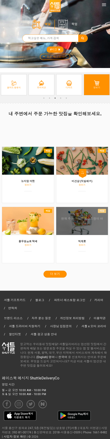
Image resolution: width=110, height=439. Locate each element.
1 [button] (44, 98)
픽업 (75, 24)
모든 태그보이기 (55, 56)
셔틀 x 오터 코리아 (93, 326)
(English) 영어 (45, 357)
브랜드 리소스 (13, 318)
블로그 (39, 300)
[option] (14, 84)
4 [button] (61, 98)
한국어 (62, 357)
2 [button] (49, 98)
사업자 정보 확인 (15, 436)
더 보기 (55, 274)
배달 (48, 24)
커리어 (98, 300)
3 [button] (55, 98)
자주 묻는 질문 (41, 318)
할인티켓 (15, 334)
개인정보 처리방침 (72, 318)
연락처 (12, 308)
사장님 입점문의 (61, 326)
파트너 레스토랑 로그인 (69, 300)
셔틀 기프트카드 (15, 300)
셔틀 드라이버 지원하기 (24, 326)
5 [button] (66, 98)
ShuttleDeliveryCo (44, 378)
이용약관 (100, 318)
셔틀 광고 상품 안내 (44, 334)
